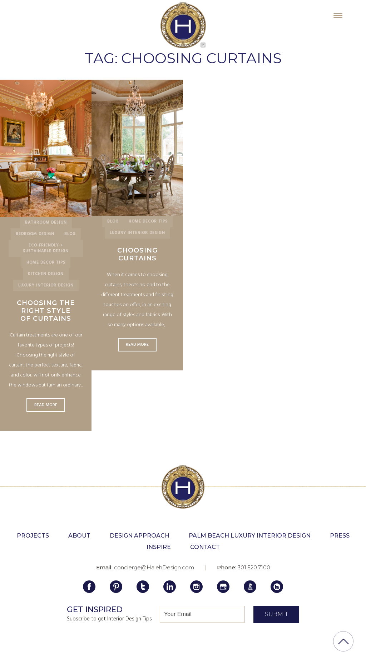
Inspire (159, 547)
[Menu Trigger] (338, 15)
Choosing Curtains (137, 254)
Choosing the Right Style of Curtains (46, 311)
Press (340, 535)
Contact (205, 547)
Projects (33, 535)
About (79, 535)
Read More (45, 405)
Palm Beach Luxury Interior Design (250, 535)
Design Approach (139, 535)
